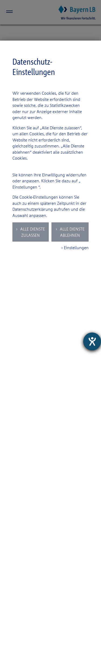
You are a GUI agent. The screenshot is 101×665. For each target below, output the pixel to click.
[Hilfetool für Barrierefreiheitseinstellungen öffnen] (92, 341)
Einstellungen (24, 187)
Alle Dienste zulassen (32, 232)
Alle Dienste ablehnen (72, 232)
